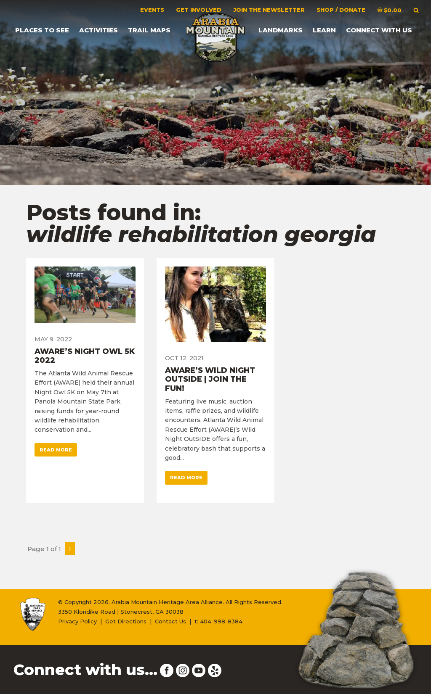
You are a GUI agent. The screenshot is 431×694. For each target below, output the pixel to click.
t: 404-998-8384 (218, 621)
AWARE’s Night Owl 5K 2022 (85, 356)
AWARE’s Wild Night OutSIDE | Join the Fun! (210, 379)
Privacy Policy (77, 621)
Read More (56, 450)
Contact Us (170, 621)
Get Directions (125, 621)
